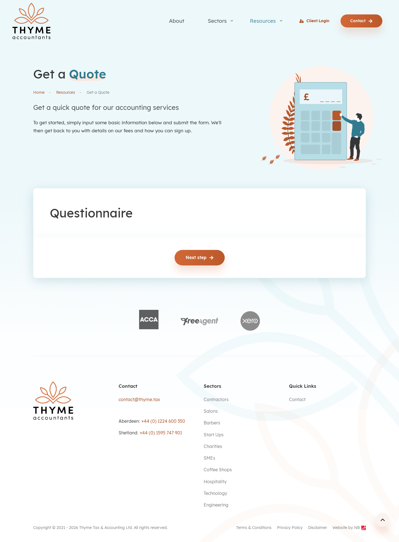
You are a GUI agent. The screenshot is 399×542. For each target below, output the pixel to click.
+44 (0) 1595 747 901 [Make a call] (161, 432)
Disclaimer (317, 527)
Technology (215, 493)
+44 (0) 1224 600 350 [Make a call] (163, 421)
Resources (263, 20)
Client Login (314, 20)
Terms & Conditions (254, 527)
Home (39, 92)
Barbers (212, 423)
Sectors (217, 20)
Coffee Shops (218, 469)
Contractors (216, 399)
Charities (213, 446)
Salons (211, 411)
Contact (361, 20)
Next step (200, 257)
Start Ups (214, 434)
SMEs (209, 458)
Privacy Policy (290, 527)
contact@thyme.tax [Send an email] (139, 399)
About (176, 20)
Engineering (216, 505)
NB (360, 527)
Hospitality (215, 481)
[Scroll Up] (383, 519)
